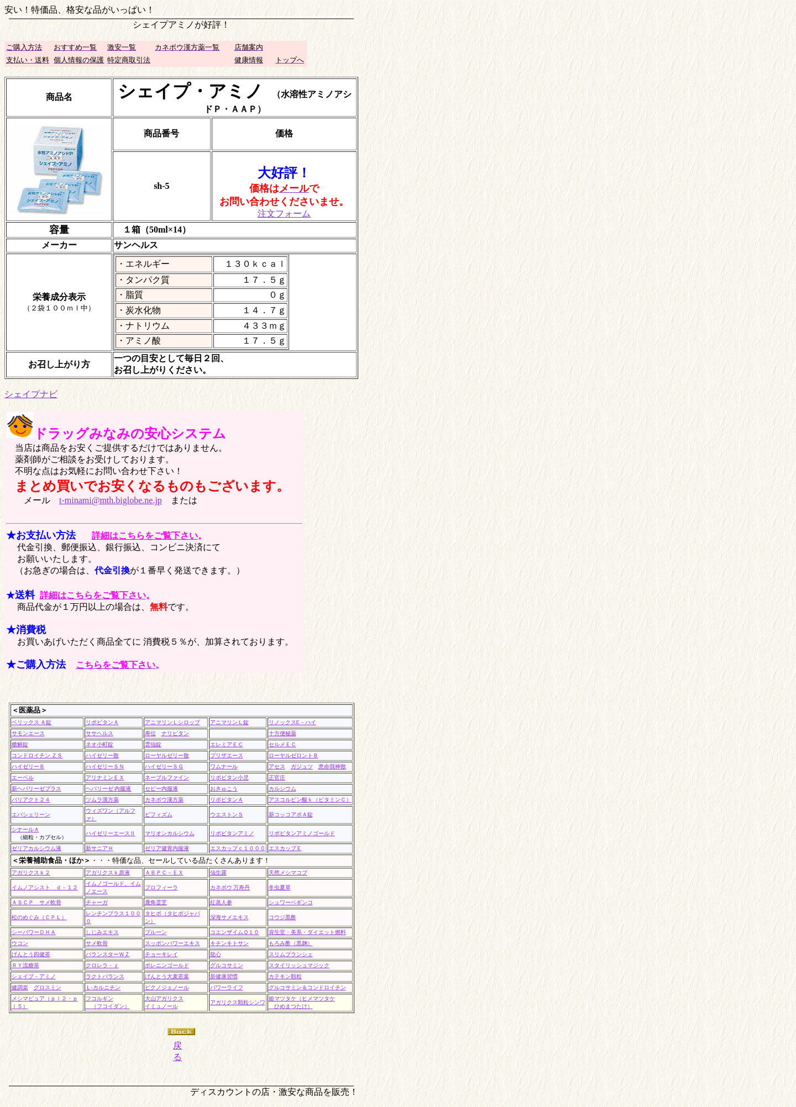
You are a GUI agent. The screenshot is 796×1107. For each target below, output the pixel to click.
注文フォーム (284, 213)
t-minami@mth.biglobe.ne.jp (110, 500)
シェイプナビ (30, 394)
